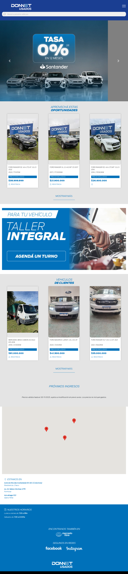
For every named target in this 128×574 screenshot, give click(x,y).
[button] (9, 60)
